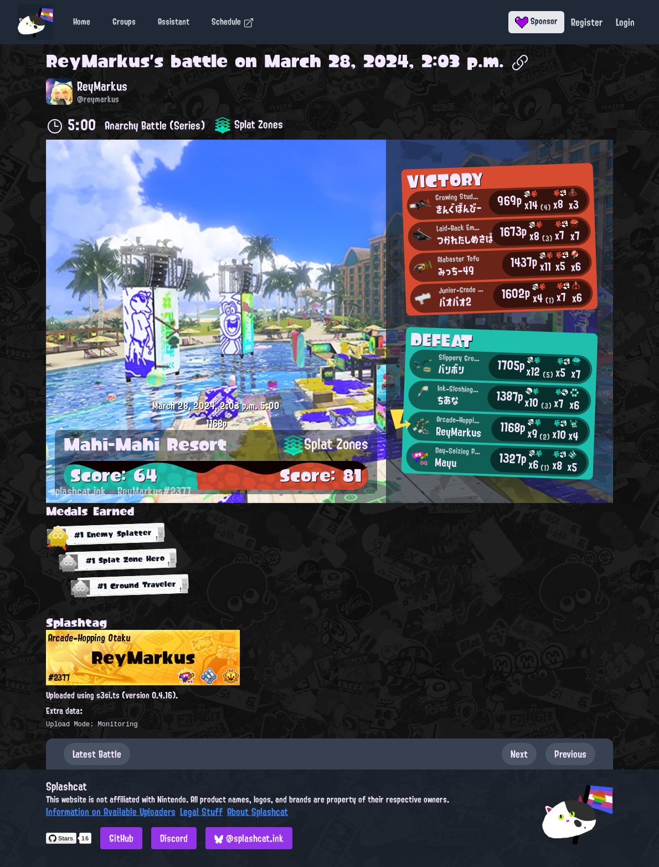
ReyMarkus (98, 61)
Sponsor (536, 21)
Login (625, 22)
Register (587, 22)
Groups (124, 21)
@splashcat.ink (249, 838)
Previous (570, 754)
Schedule (233, 21)
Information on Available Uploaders (111, 811)
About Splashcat (257, 811)
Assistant (173, 21)
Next (519, 754)
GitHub (121, 838)
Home (81, 21)
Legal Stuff (201, 811)
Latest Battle (97, 754)
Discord (174, 838)
